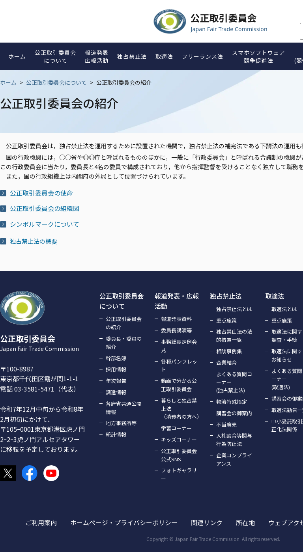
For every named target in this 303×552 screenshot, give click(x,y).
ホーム (8, 82)
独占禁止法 (225, 295)
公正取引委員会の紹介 (124, 323)
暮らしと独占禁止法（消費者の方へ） (180, 409)
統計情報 (116, 434)
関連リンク (207, 522)
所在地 (245, 522)
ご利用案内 (41, 522)
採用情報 (116, 369)
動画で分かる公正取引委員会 (179, 385)
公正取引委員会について (56, 82)
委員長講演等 (176, 330)
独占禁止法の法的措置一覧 (234, 335)
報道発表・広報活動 (177, 301)
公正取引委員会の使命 (41, 193)
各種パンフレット (179, 365)
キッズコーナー (179, 439)
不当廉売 (226, 424)
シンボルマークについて (44, 224)
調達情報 (116, 392)
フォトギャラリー (179, 474)
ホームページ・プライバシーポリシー (124, 522)
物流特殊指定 (231, 401)
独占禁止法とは (234, 309)
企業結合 (226, 362)
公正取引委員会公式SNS (179, 455)
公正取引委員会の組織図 (44, 208)
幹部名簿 (116, 358)
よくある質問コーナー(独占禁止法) (234, 382)
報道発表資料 (176, 319)
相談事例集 (229, 351)
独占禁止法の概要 (33, 241)
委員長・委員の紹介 (124, 343)
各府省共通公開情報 (124, 408)
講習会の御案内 (234, 413)
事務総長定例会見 (179, 346)
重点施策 (226, 320)
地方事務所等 (121, 423)
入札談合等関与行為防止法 (234, 440)
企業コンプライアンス (234, 459)
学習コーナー (176, 428)
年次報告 (116, 380)
